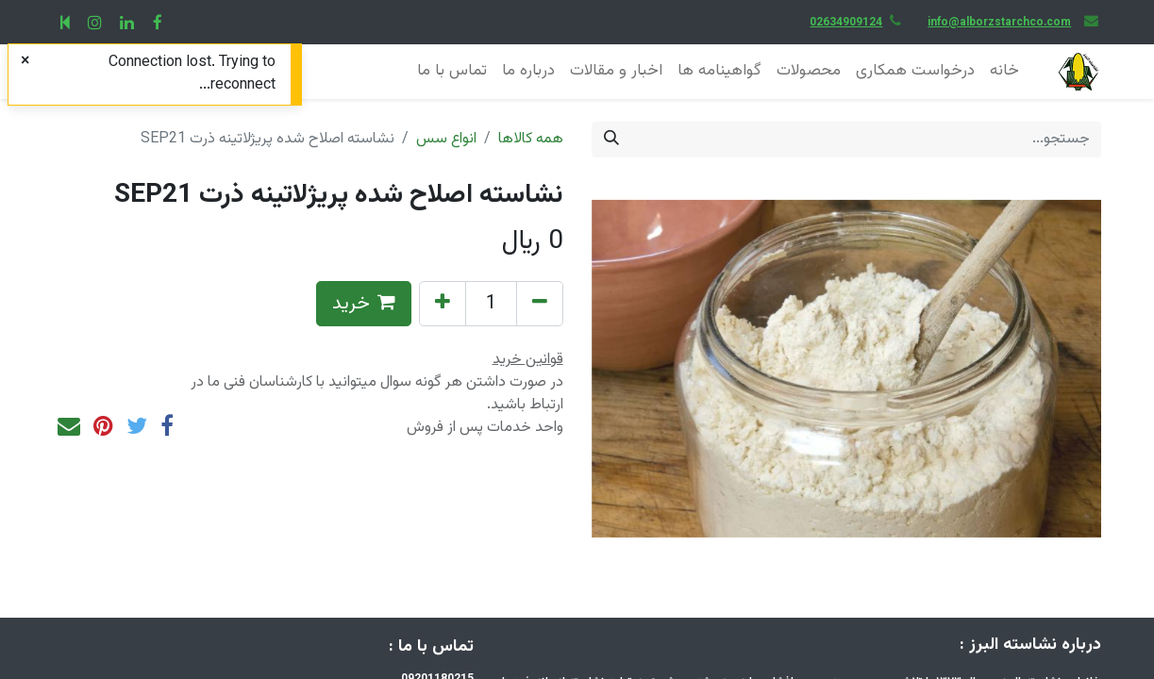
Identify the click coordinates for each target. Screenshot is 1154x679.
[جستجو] (611, 139)
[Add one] (442, 303)
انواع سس (446, 139)
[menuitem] (1004, 71)
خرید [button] (363, 304)
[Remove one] (539, 303)
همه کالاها (530, 139)
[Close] (25, 62)
